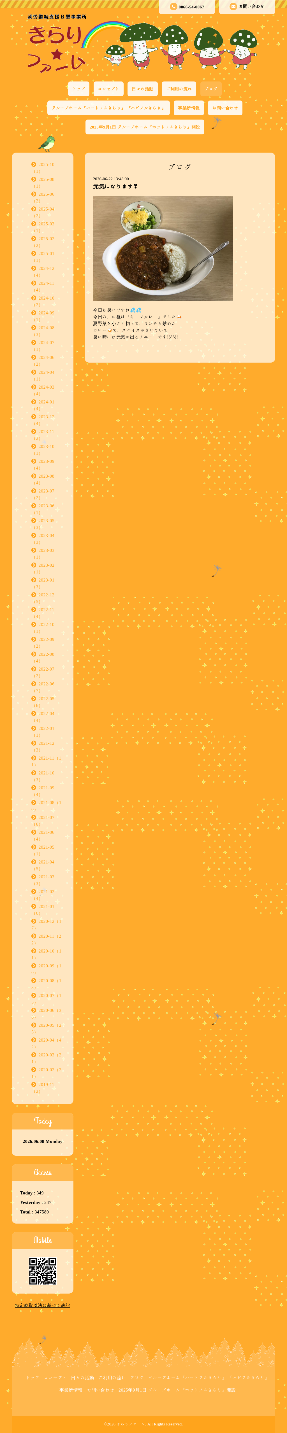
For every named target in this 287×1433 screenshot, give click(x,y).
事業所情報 (189, 108)
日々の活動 (143, 89)
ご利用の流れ (179, 89)
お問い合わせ (247, 6)
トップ (78, 89)
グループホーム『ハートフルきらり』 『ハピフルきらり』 (109, 108)
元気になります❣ (115, 186)
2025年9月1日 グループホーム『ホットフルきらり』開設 (145, 127)
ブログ (211, 89)
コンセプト (109, 89)
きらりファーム (131, 1424)
